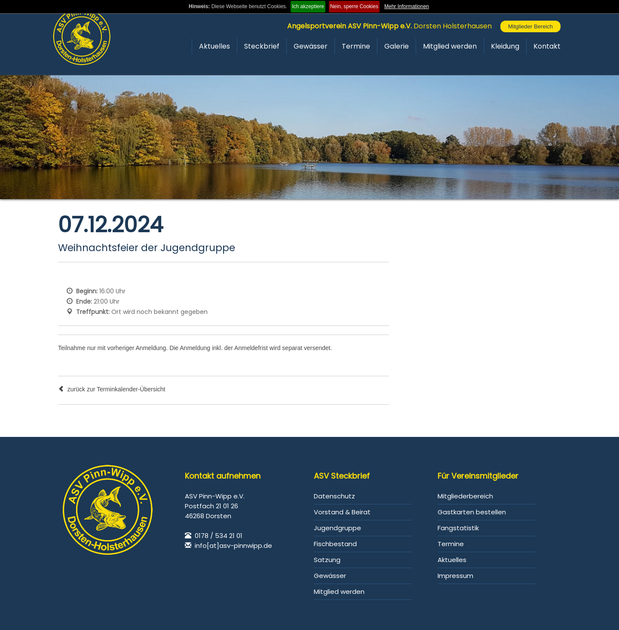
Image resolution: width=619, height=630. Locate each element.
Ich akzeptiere (308, 6)
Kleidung (505, 46)
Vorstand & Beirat (342, 511)
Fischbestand (335, 543)
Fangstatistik (458, 527)
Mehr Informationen (406, 6)
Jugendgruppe (337, 527)
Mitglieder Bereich (530, 26)
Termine (356, 46)
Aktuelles (214, 46)
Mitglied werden (450, 46)
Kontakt (547, 46)
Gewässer (311, 46)
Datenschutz (334, 496)
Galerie (396, 46)
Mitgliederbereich (465, 496)
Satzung (327, 559)
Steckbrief (261, 46)
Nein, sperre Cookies (354, 6)
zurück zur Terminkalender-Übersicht (111, 389)
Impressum (455, 575)
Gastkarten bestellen (472, 511)
